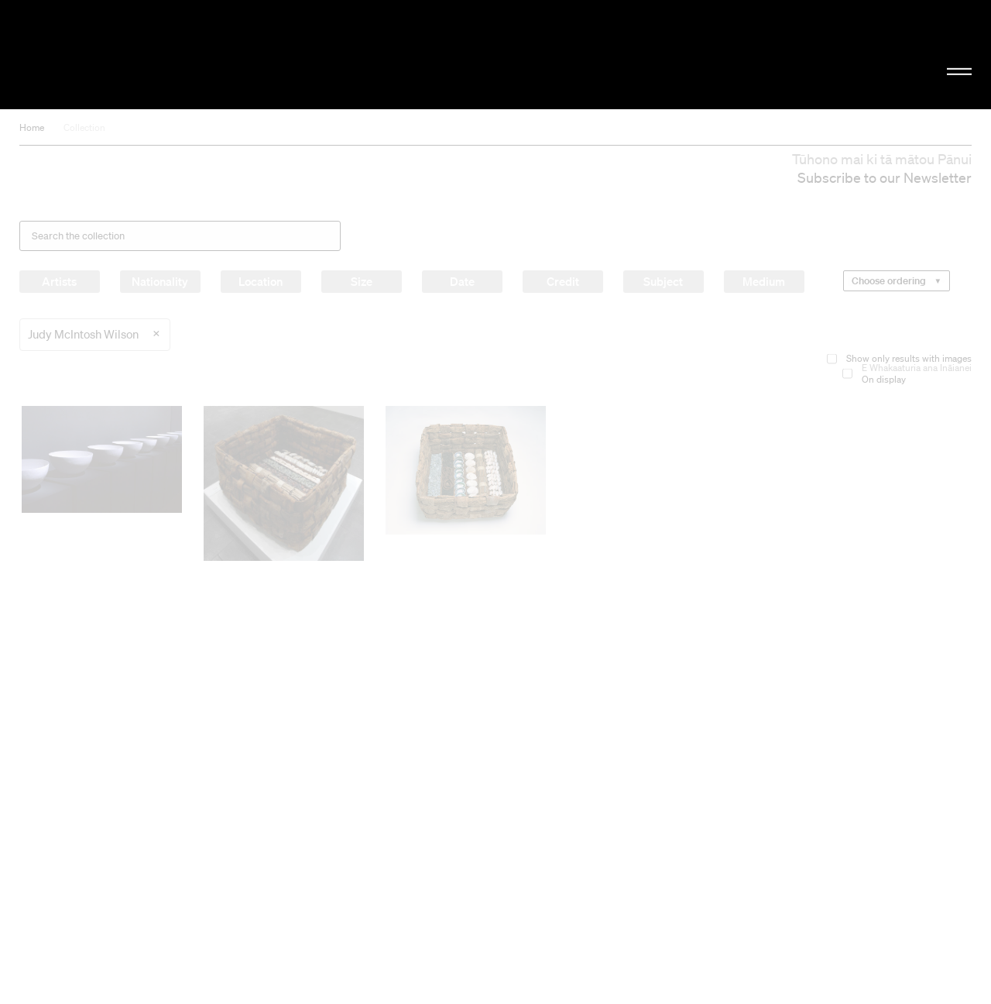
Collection (84, 127)
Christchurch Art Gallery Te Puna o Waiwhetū (167, 55)
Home (31, 127)
